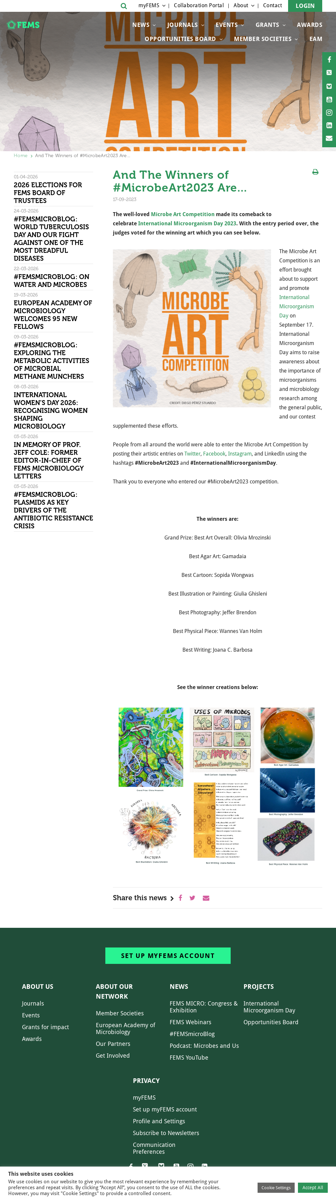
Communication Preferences (154, 1148)
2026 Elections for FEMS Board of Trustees (48, 193)
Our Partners (113, 1043)
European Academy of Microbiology (125, 1028)
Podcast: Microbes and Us (204, 1045)
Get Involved (113, 1055)
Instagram (240, 454)
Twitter (192, 454)
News (140, 24)
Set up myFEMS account (168, 956)
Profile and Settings (159, 1121)
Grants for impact (45, 1027)
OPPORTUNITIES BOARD (180, 38)
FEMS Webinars (190, 1022)
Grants (267, 24)
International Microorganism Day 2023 (187, 223)
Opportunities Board (271, 1022)
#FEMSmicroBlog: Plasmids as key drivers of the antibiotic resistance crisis (53, 510)
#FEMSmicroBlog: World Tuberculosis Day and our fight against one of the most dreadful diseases (51, 238)
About (241, 5)
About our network (114, 991)
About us (37, 986)
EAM (316, 38)
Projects (258, 986)
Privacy (146, 1081)
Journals (182, 24)
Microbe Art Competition (183, 214)
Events (227, 24)
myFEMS (148, 5)
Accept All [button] (313, 1187)
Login (305, 5)
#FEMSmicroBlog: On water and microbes (51, 281)
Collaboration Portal (199, 5)
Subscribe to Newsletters (166, 1133)
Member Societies (262, 38)
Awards (309, 24)
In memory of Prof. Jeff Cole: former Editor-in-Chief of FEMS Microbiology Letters (48, 460)
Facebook (214, 454)
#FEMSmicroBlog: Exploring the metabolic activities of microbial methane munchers (51, 360)
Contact (272, 5)
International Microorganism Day (296, 306)
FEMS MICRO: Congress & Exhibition (204, 1007)
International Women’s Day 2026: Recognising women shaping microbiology (51, 410)
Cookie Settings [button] (276, 1187)
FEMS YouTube (189, 1057)
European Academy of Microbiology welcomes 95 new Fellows (53, 315)
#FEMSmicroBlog (192, 1033)
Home (21, 155)
